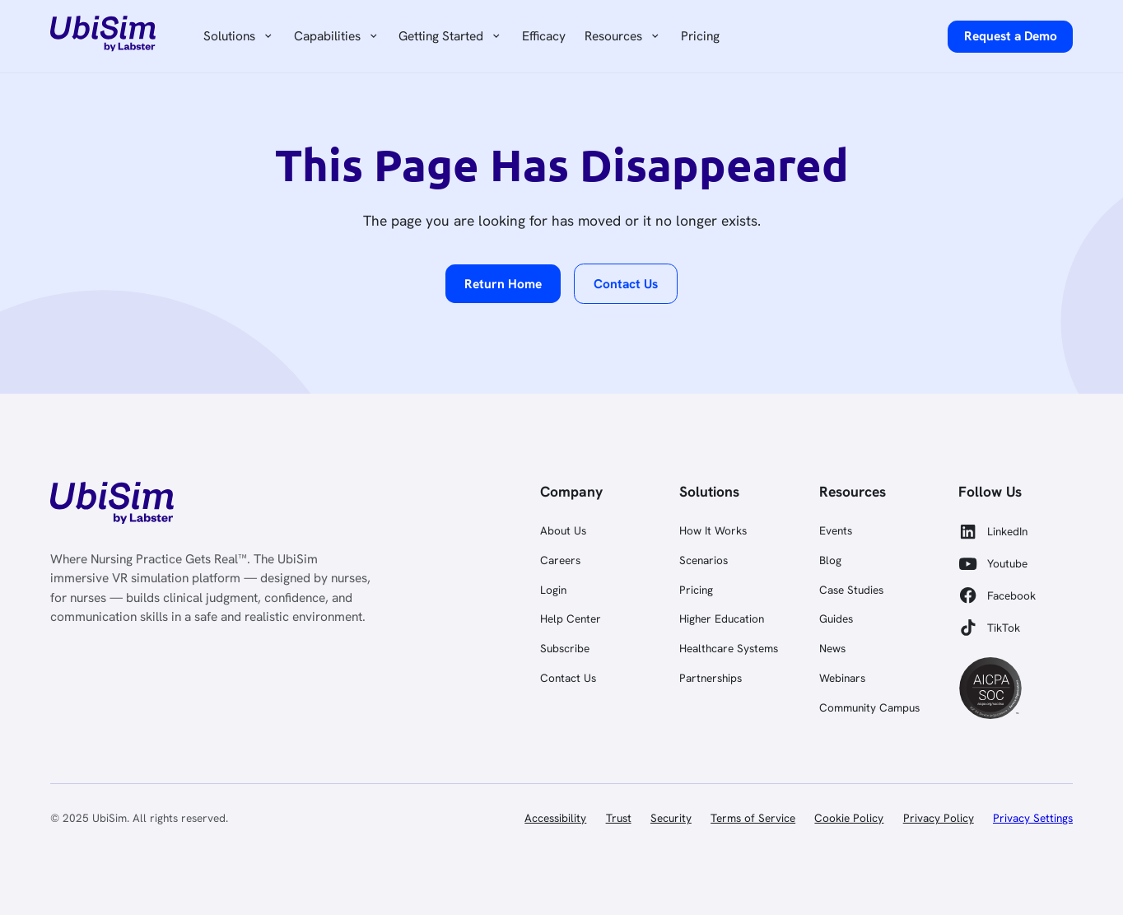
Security (671, 817)
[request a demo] (1010, 37)
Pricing (700, 35)
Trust (618, 817)
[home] (103, 36)
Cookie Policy (848, 817)
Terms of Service (753, 817)
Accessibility (555, 817)
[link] (110, 505)
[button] (239, 37)
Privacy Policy (938, 817)
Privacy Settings (1033, 817)
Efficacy (544, 35)
